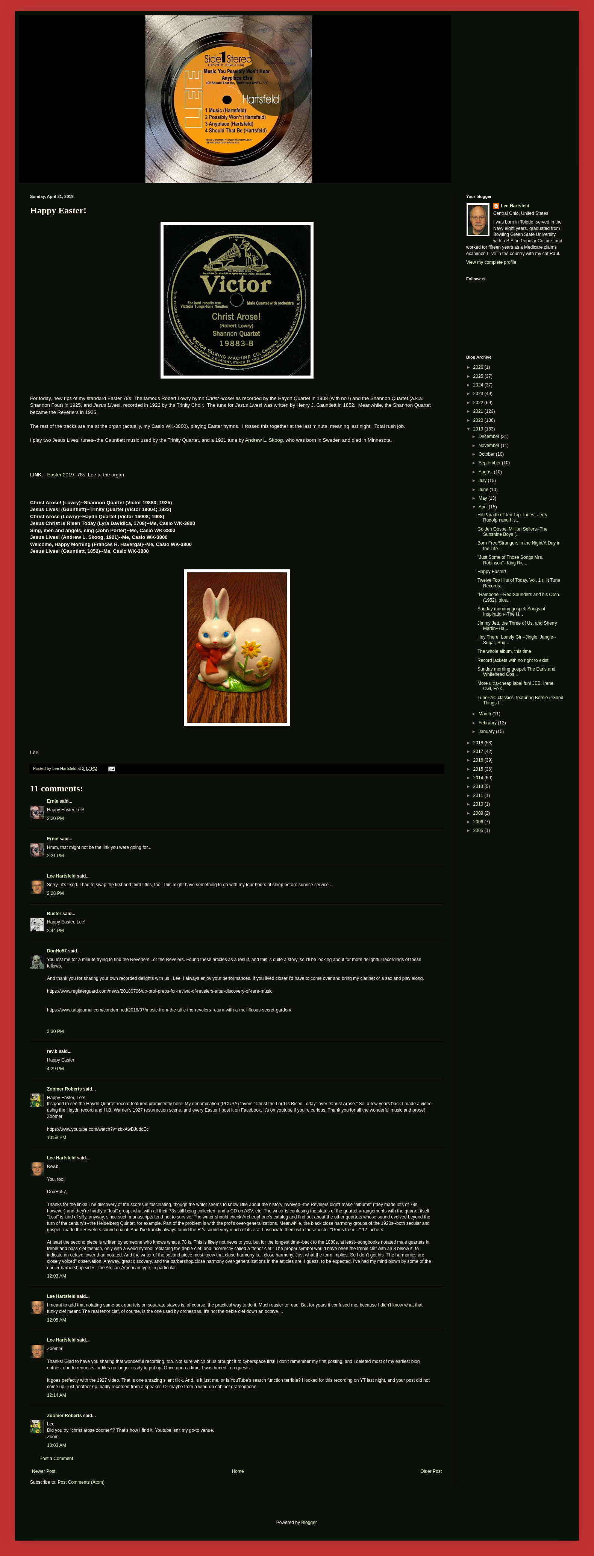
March (485, 713)
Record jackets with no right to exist (513, 660)
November (490, 445)
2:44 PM (55, 930)
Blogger (309, 1522)
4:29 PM (55, 1068)
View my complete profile (491, 262)
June (484, 489)
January (487, 731)
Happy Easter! (491, 571)
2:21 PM (55, 855)
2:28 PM (55, 893)
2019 (479, 429)
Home (238, 1471)
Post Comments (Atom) (81, 1482)
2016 (479, 760)
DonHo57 (57, 951)
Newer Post (43, 1471)
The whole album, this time (504, 651)
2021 (479, 411)
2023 (479, 393)
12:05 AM (56, 1320)
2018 (479, 742)
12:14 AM (56, 1395)
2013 (479, 786)
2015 (479, 769)
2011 (479, 795)
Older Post (431, 1471)
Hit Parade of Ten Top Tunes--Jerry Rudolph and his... (512, 517)
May (483, 498)
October (487, 454)
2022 (479, 402)
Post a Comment (56, 1458)
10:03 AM (56, 1445)
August (486, 472)
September (490, 462)
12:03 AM (56, 1276)
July (483, 480)
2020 (479, 420)
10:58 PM (56, 1137)
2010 (479, 804)
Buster (54, 913)
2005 (479, 830)
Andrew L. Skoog (264, 440)
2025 (479, 376)
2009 (479, 813)
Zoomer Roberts (64, 1089)
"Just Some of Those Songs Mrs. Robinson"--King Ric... (510, 560)
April (484, 507)
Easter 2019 (60, 475)
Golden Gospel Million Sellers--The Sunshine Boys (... (512, 531)
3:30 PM (55, 1031)
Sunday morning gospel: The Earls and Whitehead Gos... (516, 671)
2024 (479, 385)
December (490, 436)
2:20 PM (55, 818)
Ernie (52, 801)
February (488, 723)
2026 (479, 367)
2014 (479, 777)
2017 (479, 751)
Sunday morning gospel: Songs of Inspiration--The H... (511, 611)
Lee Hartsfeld (61, 876)
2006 (479, 821)
